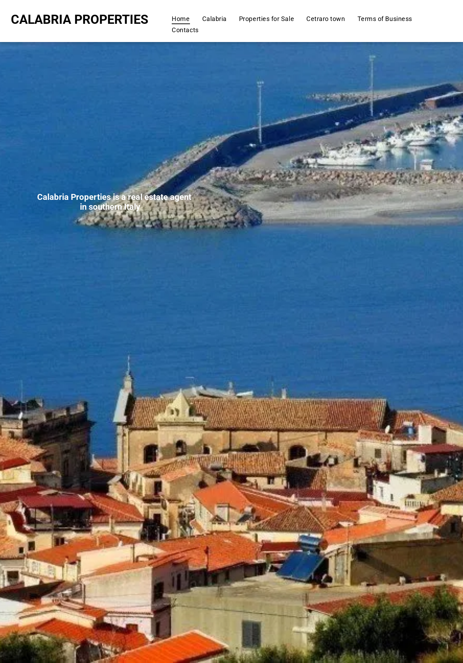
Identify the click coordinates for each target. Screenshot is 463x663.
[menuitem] (180, 18)
